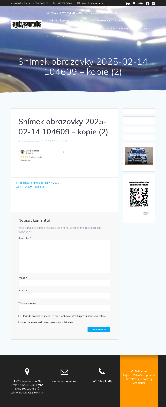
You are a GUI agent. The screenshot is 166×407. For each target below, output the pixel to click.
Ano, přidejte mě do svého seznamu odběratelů (46, 322)
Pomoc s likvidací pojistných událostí (112, 28)
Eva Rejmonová (30, 141)
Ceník (146, 28)
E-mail (22, 290)
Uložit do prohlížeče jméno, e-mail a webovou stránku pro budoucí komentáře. (64, 315)
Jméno (22, 277)
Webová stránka (27, 303)
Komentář (24, 237)
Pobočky (121, 20)
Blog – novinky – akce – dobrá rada (71, 36)
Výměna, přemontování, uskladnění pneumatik (79, 20)
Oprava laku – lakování (63, 28)
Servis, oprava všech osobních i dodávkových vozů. (82, 12)
